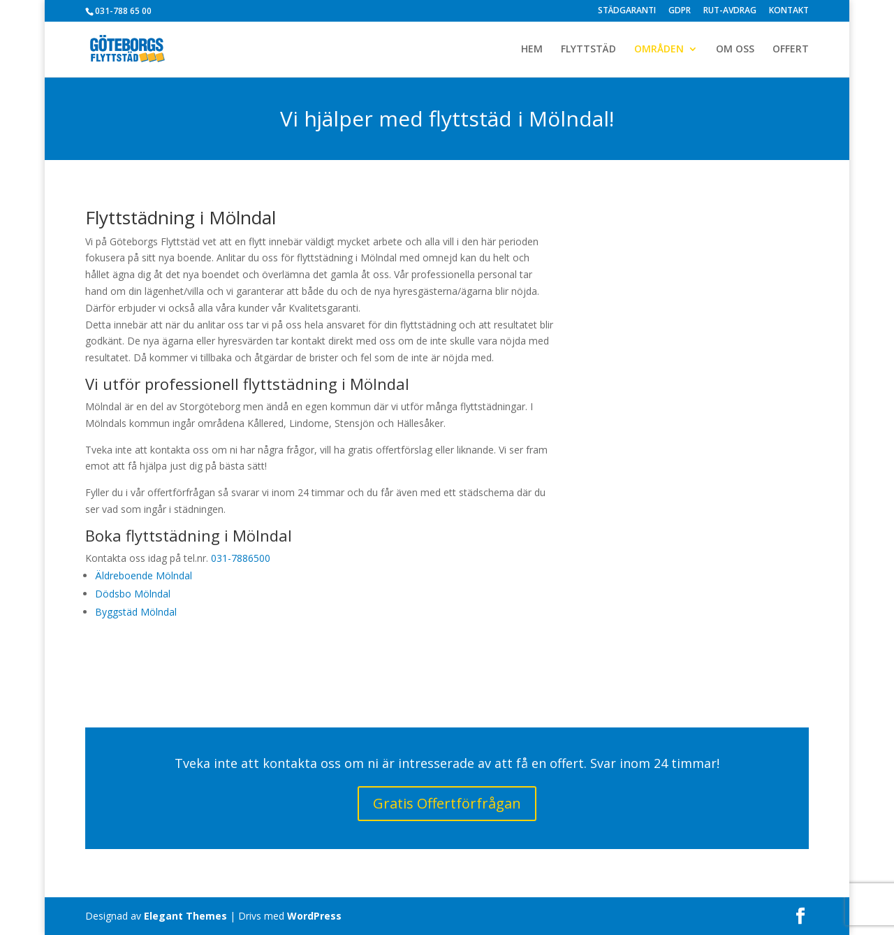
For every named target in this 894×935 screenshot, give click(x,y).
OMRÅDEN (659, 49)
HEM (532, 49)
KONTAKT (789, 11)
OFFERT (790, 49)
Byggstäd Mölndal (136, 611)
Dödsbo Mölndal (132, 593)
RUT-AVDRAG (729, 11)
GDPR (679, 11)
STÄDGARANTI (627, 11)
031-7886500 (240, 558)
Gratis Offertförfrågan (447, 803)
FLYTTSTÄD (588, 49)
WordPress (314, 915)
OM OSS (735, 49)
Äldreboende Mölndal (143, 575)
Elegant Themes (185, 915)
